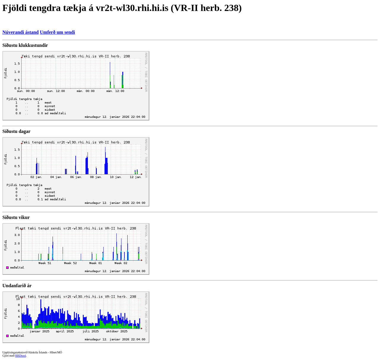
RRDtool (20, 355)
